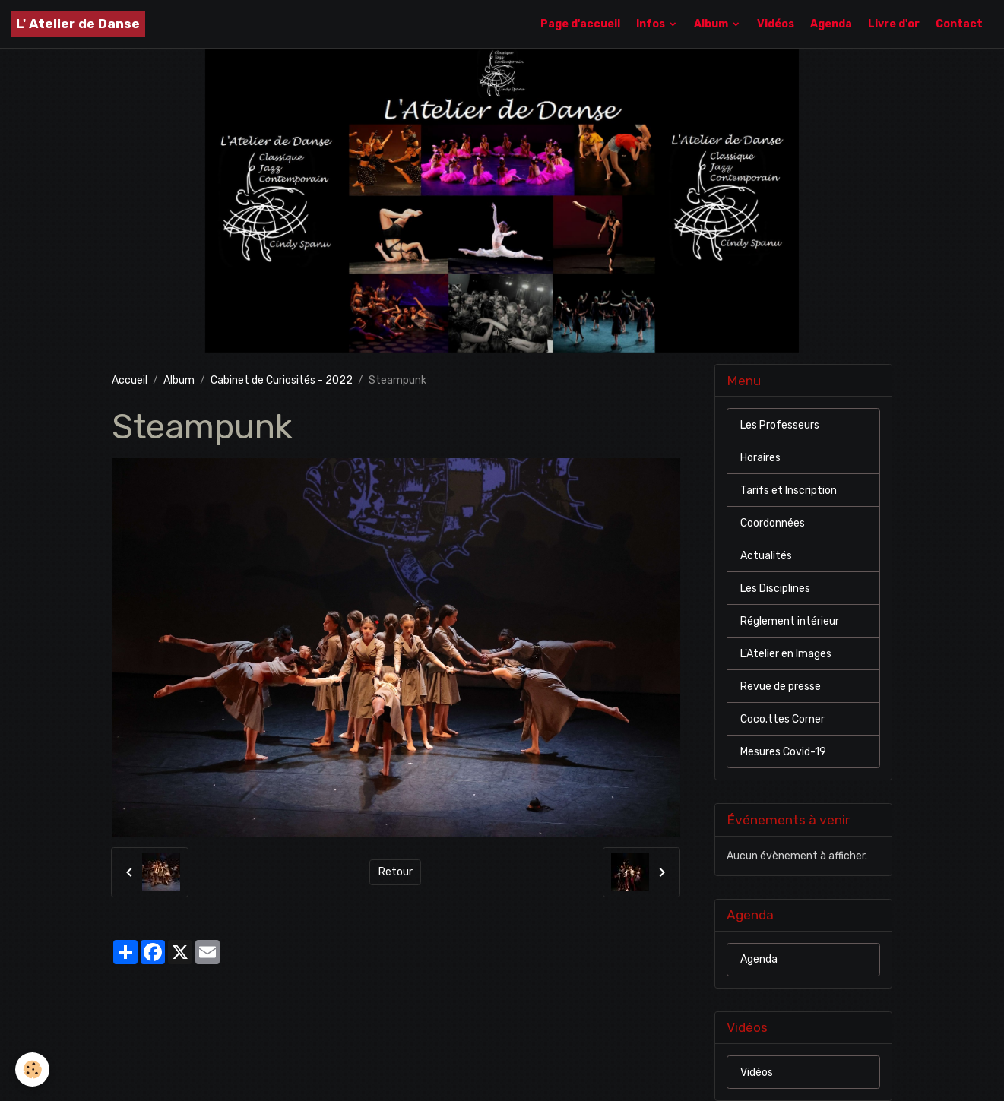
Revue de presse (780, 686)
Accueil (129, 380)
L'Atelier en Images (785, 653)
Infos (651, 23)
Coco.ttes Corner (782, 719)
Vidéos (775, 23)
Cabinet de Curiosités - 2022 (282, 380)
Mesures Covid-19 (783, 751)
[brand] (78, 24)
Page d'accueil (580, 23)
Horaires (760, 457)
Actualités (766, 555)
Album (712, 23)
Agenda (831, 23)
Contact (959, 23)
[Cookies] (32, 1069)
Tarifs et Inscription (788, 490)
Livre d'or (894, 23)
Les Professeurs (779, 425)
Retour (395, 871)
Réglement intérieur (789, 621)
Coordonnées (772, 523)
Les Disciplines (775, 588)
